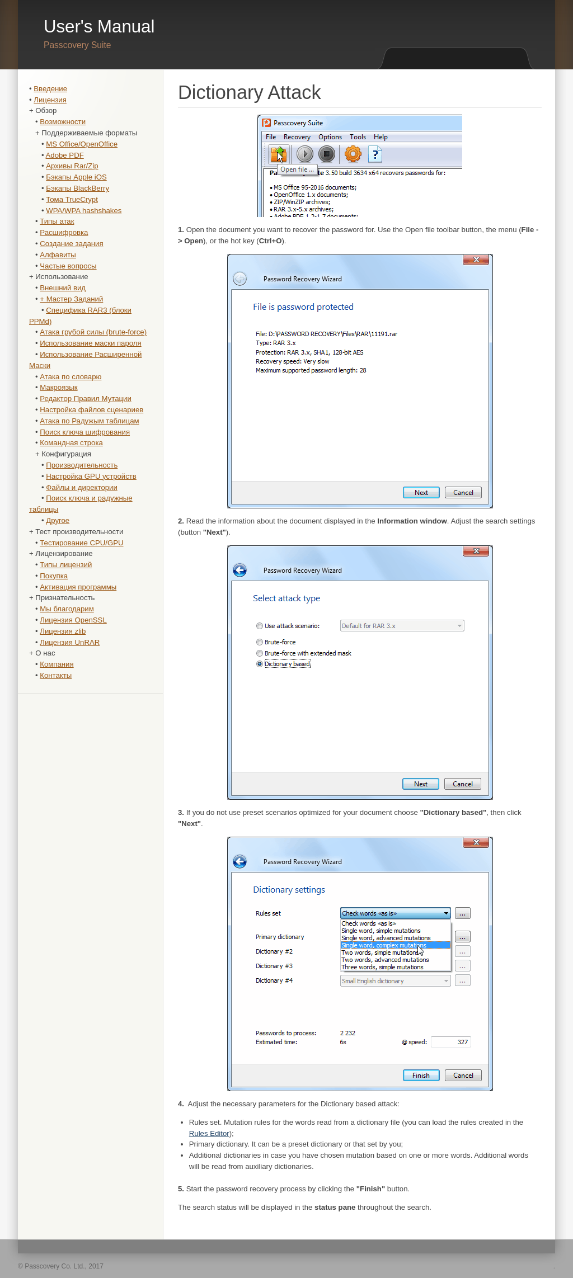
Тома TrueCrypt (72, 199)
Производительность (82, 465)
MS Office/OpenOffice (82, 144)
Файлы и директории (82, 487)
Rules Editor (209, 1133)
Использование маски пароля (90, 343)
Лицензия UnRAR (70, 642)
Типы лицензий (66, 564)
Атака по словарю (70, 376)
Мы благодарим (66, 609)
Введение (50, 88)
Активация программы (78, 587)
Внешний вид (63, 288)
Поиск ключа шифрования (85, 432)
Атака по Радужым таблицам (89, 421)
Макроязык (58, 387)
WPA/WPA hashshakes (83, 210)
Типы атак (57, 221)
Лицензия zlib (63, 631)
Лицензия (50, 100)
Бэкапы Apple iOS (76, 177)
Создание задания (71, 243)
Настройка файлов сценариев (91, 409)
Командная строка (71, 442)
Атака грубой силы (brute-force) (93, 332)
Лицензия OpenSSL (73, 620)
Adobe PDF (65, 155)
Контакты (56, 675)
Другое (57, 520)
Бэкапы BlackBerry (77, 188)
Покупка (54, 576)
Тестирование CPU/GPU (81, 543)
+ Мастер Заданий (71, 299)
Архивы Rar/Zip (72, 166)
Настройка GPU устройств (91, 476)
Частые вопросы (68, 266)
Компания (56, 664)
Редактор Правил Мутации (85, 398)
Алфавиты (58, 255)
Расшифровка (64, 232)
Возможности (63, 121)
